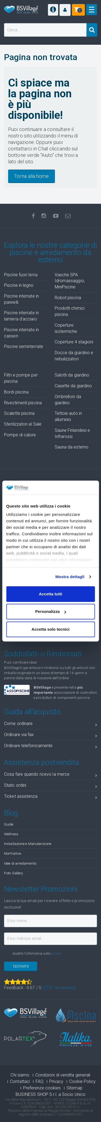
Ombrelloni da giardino (68, 399)
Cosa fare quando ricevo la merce (50, 775)
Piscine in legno (19, 285)
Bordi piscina (16, 392)
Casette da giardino (73, 385)
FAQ (39, 1081)
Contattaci (20, 1081)
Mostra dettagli (69, 577)
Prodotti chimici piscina (70, 311)
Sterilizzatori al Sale (22, 424)
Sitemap (75, 1087)
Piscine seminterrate (23, 346)
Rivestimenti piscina (23, 402)
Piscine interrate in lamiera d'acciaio (21, 316)
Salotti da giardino (72, 375)
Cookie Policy (82, 1081)
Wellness (11, 834)
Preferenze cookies (42, 1087)
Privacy (56, 1081)
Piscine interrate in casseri (21, 333)
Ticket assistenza (50, 797)
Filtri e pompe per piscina (21, 378)
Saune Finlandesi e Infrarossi (72, 433)
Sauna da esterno (72, 447)
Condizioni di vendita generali (62, 1075)
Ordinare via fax (50, 735)
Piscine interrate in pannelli (21, 299)
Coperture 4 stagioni (74, 341)
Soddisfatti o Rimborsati (43, 654)
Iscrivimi (21, 966)
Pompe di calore (20, 434)
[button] (65, 10)
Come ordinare (50, 724)
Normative (12, 853)
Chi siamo (20, 1075)
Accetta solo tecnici (50, 629)
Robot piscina (68, 297)
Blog (11, 813)
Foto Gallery (13, 873)
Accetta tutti (50, 594)
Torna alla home (31, 176)
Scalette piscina (19, 413)
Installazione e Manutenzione (27, 843)
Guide (8, 824)
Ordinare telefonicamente (50, 746)
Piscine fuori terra (20, 274)
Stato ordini (50, 786)
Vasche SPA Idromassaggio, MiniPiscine (70, 280)
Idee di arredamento (20, 863)
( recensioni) (59, 987)
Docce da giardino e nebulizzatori (74, 355)
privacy (56, 953)
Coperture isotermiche (66, 328)
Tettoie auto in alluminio (68, 416)
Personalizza (50, 611)
